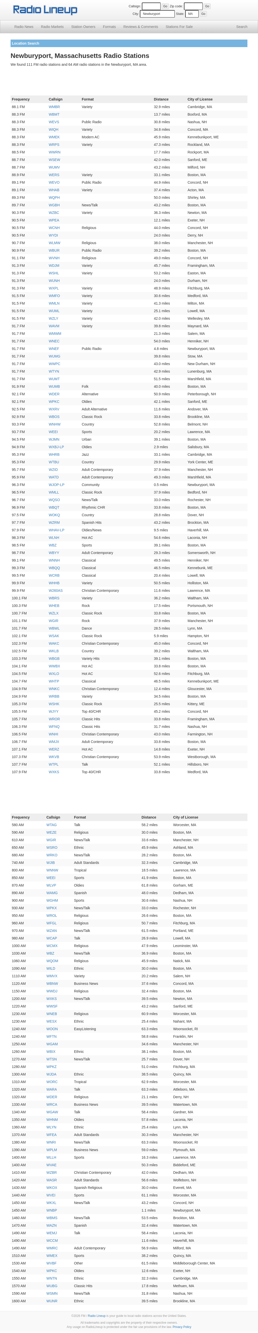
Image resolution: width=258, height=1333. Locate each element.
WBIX (50, 1052)
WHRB (54, 454)
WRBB (54, 696)
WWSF (51, 1006)
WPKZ (51, 1067)
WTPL (54, 764)
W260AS (56, 591)
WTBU (54, 462)
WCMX (51, 946)
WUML (54, 311)
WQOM (52, 961)
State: (180, 14)
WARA (51, 1089)
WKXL (51, 1203)
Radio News (23, 27)
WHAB (54, 190)
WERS (54, 175)
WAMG (52, 893)
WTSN (51, 1059)
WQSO (54, 500)
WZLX (54, 613)
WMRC (52, 1248)
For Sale (179, 27)
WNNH (54, 560)
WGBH (54, 205)
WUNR (51, 1301)
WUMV (54, 167)
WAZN (51, 1225)
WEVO (54, 182)
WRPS (54, 145)
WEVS (54, 122)
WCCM (52, 1241)
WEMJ (51, 1233)
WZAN (51, 931)
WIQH (53, 129)
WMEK (54, 137)
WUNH (54, 281)
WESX (51, 1021)
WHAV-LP (56, 530)
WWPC (54, 364)
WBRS (54, 598)
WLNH (54, 538)
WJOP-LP (56, 485)
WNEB (51, 1014)
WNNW (52, 870)
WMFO (54, 296)
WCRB (54, 575)
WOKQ (54, 515)
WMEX (51, 1256)
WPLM (51, 1150)
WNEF (54, 349)
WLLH (51, 1157)
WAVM (54, 326)
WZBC (54, 213)
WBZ (53, 545)
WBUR (54, 250)
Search (241, 27)
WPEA (54, 220)
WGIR (53, 621)
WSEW (54, 160)
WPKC (54, 402)
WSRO (51, 848)
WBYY (54, 553)
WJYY (54, 711)
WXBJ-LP (56, 447)
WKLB (54, 651)
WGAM (52, 1044)
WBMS (51, 1218)
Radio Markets (52, 27)
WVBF (51, 1263)
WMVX (51, 976)
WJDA (51, 1074)
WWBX (54, 666)
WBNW (52, 984)
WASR (51, 1180)
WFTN (51, 1036)
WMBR (54, 107)
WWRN (55, 152)
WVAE (51, 1165)
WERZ (54, 749)
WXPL (54, 288)
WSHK (54, 704)
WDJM (54, 266)
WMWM (55, 334)
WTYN (54, 371)
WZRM (54, 523)
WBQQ (54, 568)
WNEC (54, 341)
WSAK (54, 636)
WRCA (51, 1104)
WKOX (51, 1188)
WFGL (51, 923)
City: (136, 14)
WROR (54, 719)
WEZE (51, 832)
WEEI (53, 432)
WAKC (54, 643)
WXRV (54, 409)
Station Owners (83, 27)
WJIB (50, 863)
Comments (140, 27)
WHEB (54, 606)
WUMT (54, 379)
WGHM (52, 900)
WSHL (54, 273)
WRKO (51, 855)
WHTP (54, 681)
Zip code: (176, 6)
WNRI (51, 1142)
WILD (50, 968)
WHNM (52, 1120)
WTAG (51, 825)
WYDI (53, 235)
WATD (54, 477)
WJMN (54, 439)
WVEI (50, 1195)
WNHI (53, 734)
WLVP (51, 885)
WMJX (54, 742)
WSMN (51, 1293)
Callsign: (135, 6)
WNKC (54, 689)
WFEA (51, 1135)
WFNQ (54, 727)
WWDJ (51, 991)
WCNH (54, 228)
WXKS (54, 772)
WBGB (54, 659)
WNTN (51, 1278)
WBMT (54, 114)
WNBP (51, 1210)
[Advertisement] (129, 82)
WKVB (54, 757)
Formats (109, 27)
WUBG (51, 1286)
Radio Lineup (97, 1316)
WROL (51, 916)
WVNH (54, 258)
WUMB (54, 386)
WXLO (54, 674)
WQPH (54, 198)
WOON (52, 1029)
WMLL (54, 492)
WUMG (54, 356)
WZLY (53, 318)
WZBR (51, 1173)
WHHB (54, 583)
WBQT (54, 507)
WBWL (54, 628)
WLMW (54, 243)
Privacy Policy (182, 1327)
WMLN (54, 303)
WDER (54, 394)
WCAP (51, 938)
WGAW (52, 1112)
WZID (53, 470)
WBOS (54, 417)
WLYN (51, 1127)
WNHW (55, 424)
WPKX (51, 908)
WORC (51, 1082)
